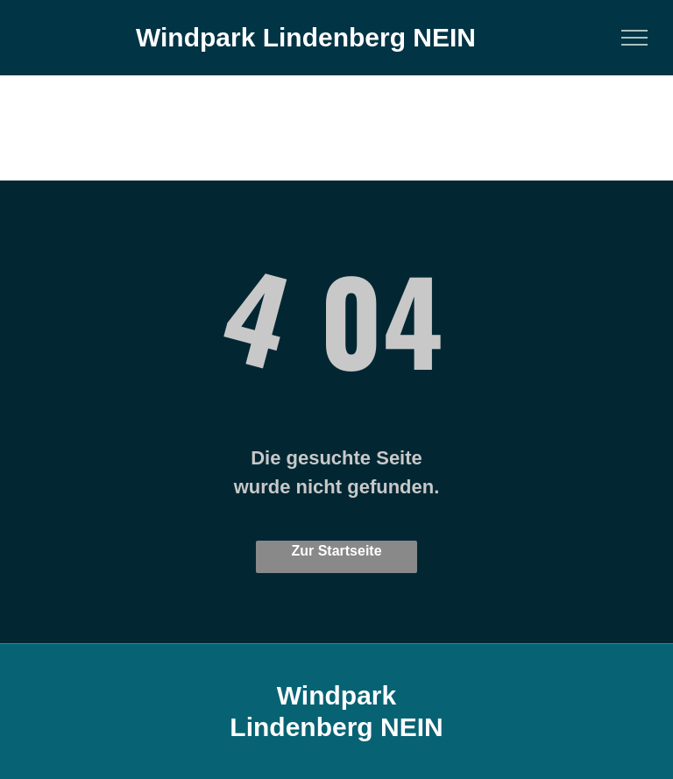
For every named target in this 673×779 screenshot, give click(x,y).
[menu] (634, 37)
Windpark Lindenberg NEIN (306, 37)
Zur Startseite (336, 550)
